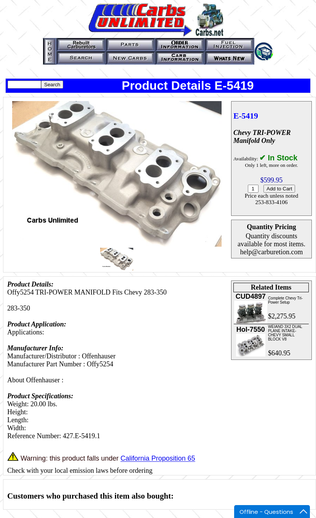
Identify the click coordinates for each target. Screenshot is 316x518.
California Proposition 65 (157, 459)
